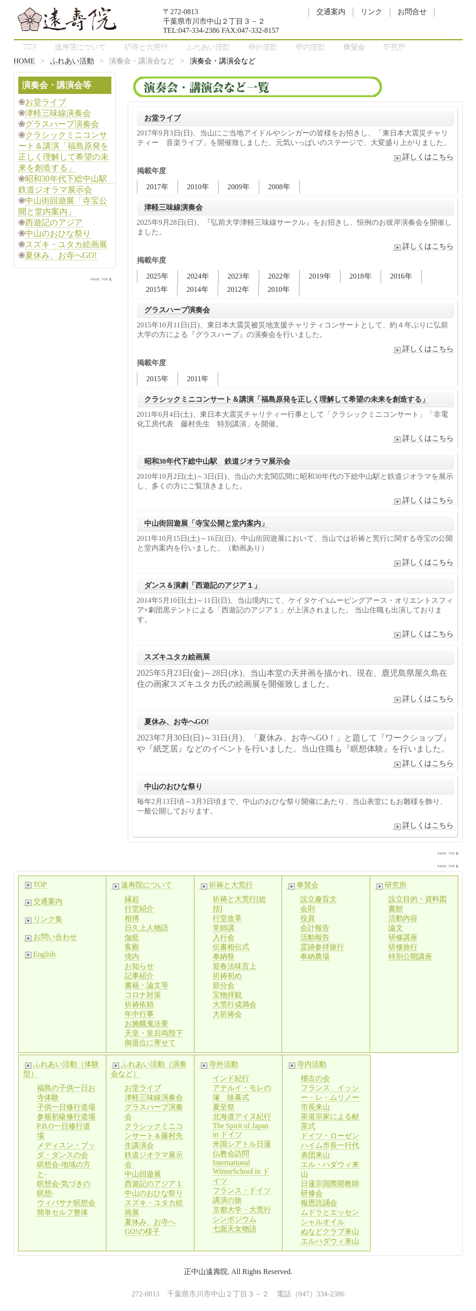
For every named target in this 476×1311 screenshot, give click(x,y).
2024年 (198, 276)
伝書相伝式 (231, 947)
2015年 (157, 289)
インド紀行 (231, 1078)
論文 (395, 928)
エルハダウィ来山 (330, 1241)
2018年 (360, 276)
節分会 (224, 985)
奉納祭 (224, 956)
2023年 (239, 276)
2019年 (320, 276)
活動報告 (315, 937)
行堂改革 (227, 918)
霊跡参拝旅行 (322, 947)
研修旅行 (403, 947)
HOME (24, 61)
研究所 (394, 48)
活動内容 (403, 918)
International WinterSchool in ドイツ (241, 1172)
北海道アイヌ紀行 (242, 1116)
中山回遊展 (143, 1174)
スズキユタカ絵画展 (177, 657)
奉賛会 (354, 48)
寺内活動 (310, 48)
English (39, 954)
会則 (307, 908)
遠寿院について (80, 48)
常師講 (224, 928)
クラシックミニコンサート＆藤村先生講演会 (154, 1135)
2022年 (279, 276)
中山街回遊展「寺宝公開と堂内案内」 (206, 523)
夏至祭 (224, 1107)
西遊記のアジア (54, 222)
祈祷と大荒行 (146, 48)
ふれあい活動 (208, 48)
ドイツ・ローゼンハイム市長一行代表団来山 (330, 1145)
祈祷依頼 (139, 1004)
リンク (371, 12)
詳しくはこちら (423, 157)
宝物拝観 (227, 995)
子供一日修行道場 (66, 1107)
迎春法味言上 (234, 966)
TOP (30, 47)
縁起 (132, 899)
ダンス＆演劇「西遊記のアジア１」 (202, 585)
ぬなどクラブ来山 (330, 1231)
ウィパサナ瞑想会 (66, 1203)
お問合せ (412, 12)
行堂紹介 (139, 908)
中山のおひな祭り (173, 786)
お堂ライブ (162, 118)
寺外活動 (262, 48)
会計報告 (315, 928)
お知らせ (139, 966)
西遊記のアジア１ (154, 1183)
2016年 (401, 276)
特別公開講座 (410, 956)
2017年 (157, 187)
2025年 (157, 276)
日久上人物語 (146, 928)
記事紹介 (139, 975)
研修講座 (403, 937)
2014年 (198, 289)
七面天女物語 (234, 1229)
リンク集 (43, 919)
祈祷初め (227, 975)
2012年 (238, 289)
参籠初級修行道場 (66, 1116)
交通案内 (330, 12)
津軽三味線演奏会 (173, 207)
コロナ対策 (143, 995)
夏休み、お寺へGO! (176, 721)
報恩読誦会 (319, 1203)
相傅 (132, 918)
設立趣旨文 (318, 899)
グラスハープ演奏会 (177, 310)
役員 (307, 918)
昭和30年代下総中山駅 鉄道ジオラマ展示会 (217, 461)
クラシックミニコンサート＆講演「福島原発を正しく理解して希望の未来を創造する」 (286, 399)
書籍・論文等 (146, 985)
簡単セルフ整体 (62, 1212)
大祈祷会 (227, 1014)
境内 (132, 956)
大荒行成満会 (234, 1004)
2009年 (239, 187)
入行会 (224, 937)
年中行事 (139, 1014)
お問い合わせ (50, 937)
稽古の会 (315, 1078)
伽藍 (132, 937)
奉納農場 (315, 956)
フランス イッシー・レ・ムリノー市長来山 (330, 1097)
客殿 (132, 947)
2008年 (279, 187)
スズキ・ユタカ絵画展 (66, 244)
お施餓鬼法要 (146, 1023)
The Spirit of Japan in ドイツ (240, 1130)
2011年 (198, 379)
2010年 (198, 187)
